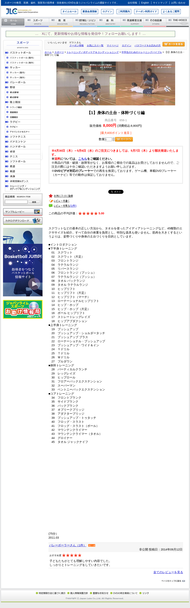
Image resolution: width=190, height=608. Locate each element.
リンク (144, 593)
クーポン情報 (76, 45)
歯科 (109, 22)
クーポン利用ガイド (146, 11)
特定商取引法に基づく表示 (50, 593)
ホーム (13, 22)
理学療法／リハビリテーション (85, 22)
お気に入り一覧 (95, 45)
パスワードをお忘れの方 (148, 45)
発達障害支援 (132, 22)
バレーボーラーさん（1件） (67, 545)
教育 (61, 22)
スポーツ (37, 22)
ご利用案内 (124, 11)
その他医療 (155, 22)
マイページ (113, 45)
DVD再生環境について (124, 593)
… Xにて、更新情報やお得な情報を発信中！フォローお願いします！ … (90, 34)
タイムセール (69, 11)
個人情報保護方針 (77, 593)
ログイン (107, 11)
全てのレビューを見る (168, 572)
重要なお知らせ (98, 593)
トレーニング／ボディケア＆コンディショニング (92, 52)
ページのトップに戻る (95, 581)
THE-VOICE (177, 22)
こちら (82, 158)
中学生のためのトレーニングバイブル (142, 52)
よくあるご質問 (171, 11)
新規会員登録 (90, 11)
